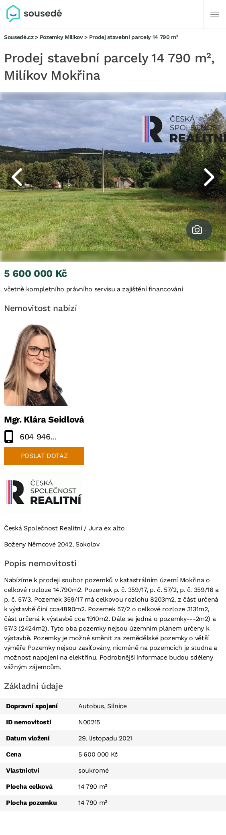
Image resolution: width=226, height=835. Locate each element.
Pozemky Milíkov (61, 37)
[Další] (215, 14)
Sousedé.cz (19, 37)
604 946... (38, 436)
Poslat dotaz (44, 456)
